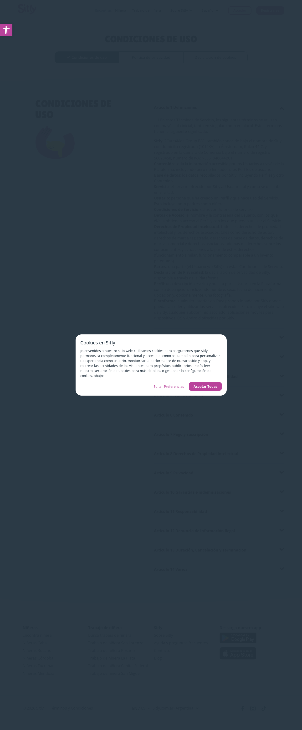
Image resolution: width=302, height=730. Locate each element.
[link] (6, 30)
